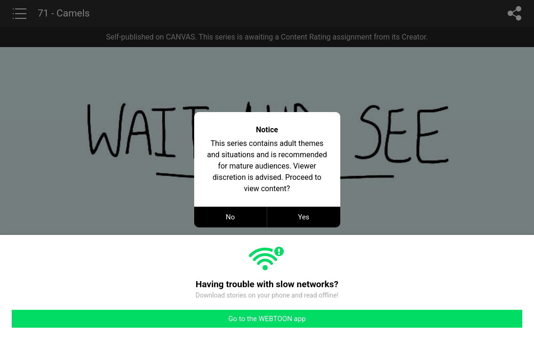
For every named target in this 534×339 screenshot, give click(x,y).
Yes (303, 217)
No (230, 217)
